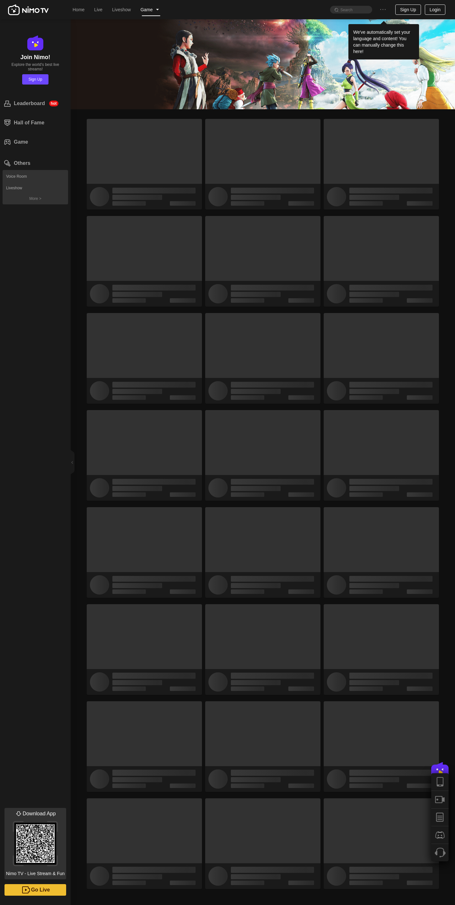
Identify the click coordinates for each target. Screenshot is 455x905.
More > (35, 198)
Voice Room (16, 176)
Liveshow (14, 188)
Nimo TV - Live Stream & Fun (35, 842)
